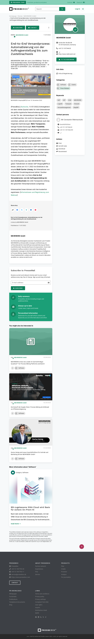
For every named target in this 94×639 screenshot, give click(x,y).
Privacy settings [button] (40, 599)
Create (63, 569)
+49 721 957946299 (66, 130)
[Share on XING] (26, 210)
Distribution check (41, 610)
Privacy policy (39, 596)
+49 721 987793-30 (17, 569)
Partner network (40, 566)
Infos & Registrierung (65, 73)
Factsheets (13, 596)
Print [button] (60, 143)
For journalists (66, 577)
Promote (64, 572)
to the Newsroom (66, 59)
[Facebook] (36, 617)
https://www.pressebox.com (20, 577)
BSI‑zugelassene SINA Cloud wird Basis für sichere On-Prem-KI (30, 508)
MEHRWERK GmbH (22, 35)
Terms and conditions (42, 594)
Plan (62, 566)
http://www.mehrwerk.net (66, 54)
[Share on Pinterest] (35, 210)
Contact (32, 27)
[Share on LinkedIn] (31, 210)
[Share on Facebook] (17, 210)
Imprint (37, 607)
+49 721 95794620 (64, 48)
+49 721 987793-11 (17, 572)
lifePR (37, 613)
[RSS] (40, 617)
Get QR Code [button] (62, 146)
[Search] (62, 9)
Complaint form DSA (42, 602)
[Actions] (49, 28)
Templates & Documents (17, 602)
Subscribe (18, 27)
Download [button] (61, 149)
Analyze (63, 574)
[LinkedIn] (38, 617)
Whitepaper (13, 594)
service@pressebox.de (46, 541)
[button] (31, 87)
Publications (13, 599)
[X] (43, 617)
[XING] (45, 617)
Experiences (39, 569)
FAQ (36, 572)
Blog (10, 605)
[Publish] (81, 546)
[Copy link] (13, 210)
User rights (38, 605)
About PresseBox (42, 563)
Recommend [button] (62, 151)
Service (37, 574)
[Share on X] (22, 210)
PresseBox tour (17, 2)
